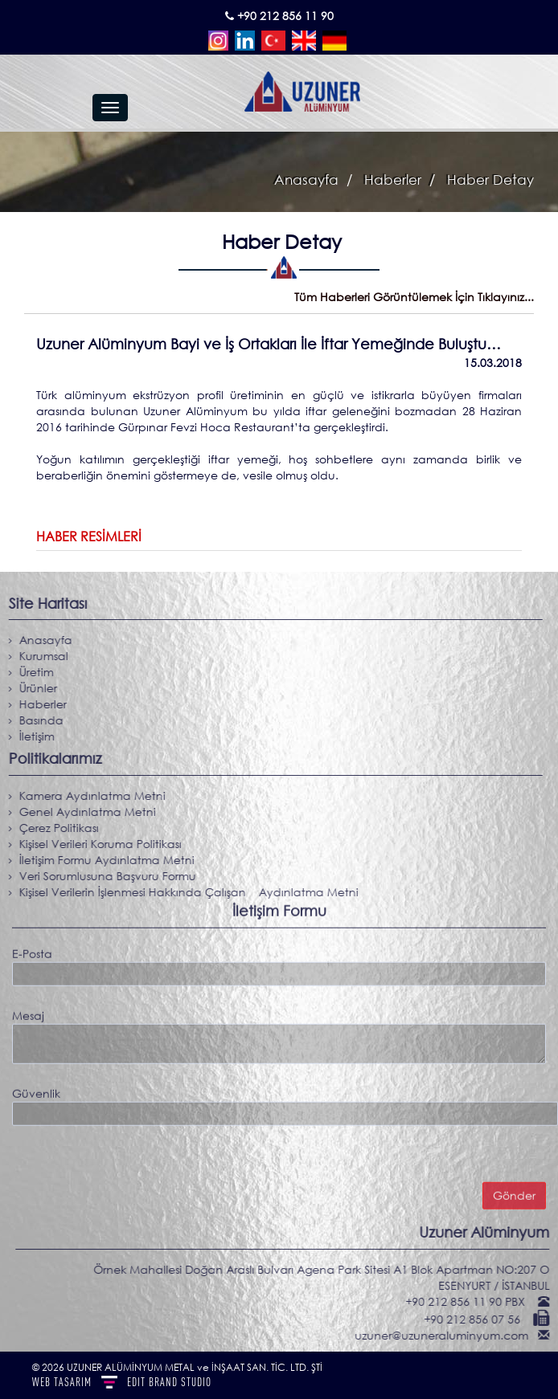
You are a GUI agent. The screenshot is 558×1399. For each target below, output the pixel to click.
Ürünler (31, 688)
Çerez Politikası (52, 827)
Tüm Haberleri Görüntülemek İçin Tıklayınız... (414, 297)
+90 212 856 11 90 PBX (471, 1301)
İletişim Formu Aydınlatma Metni (100, 860)
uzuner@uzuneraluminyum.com (447, 1335)
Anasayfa (306, 179)
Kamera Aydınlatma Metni (86, 795)
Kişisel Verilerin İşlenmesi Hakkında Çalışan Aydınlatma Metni (182, 892)
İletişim (30, 736)
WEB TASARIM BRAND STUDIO (121, 1382)
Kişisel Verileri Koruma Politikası (94, 843)
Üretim (30, 672)
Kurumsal (37, 656)
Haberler (390, 179)
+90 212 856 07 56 (478, 1319)
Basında (35, 720)
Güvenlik (36, 1088)
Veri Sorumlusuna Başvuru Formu (101, 876)
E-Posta (32, 949)
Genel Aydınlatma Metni (81, 811)
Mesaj (28, 1011)
